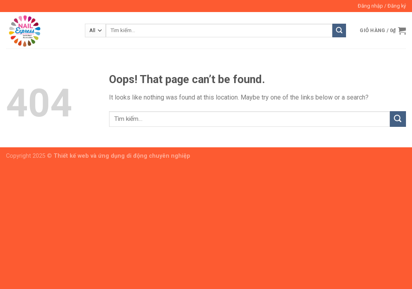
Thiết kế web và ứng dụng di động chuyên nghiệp (122, 156)
